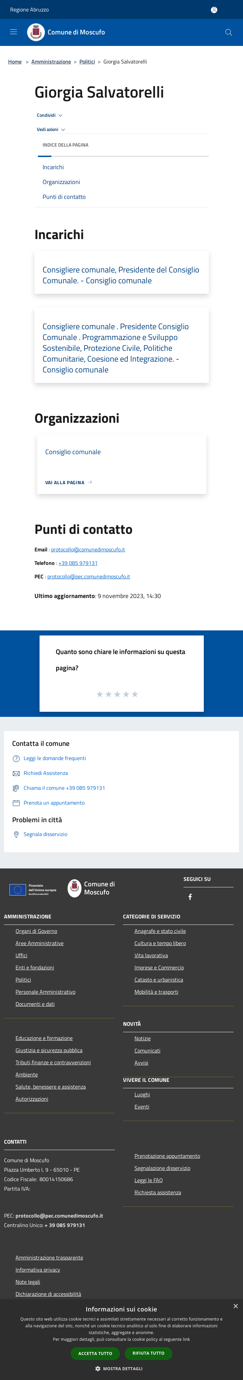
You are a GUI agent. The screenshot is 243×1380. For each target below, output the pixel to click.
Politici (87, 61)
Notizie (143, 1038)
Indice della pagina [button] (65, 144)
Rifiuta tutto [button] (148, 1353)
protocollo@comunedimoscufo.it (88, 549)
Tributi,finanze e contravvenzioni (53, 1062)
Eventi (142, 1106)
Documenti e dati (35, 1004)
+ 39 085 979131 (65, 1225)
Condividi (51, 115)
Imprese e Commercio (159, 967)
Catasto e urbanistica (159, 979)
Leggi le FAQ (149, 1180)
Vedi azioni (52, 130)
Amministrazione (51, 61)
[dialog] (121, 1339)
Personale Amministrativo (45, 992)
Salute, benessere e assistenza (51, 1087)
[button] (121, 1368)
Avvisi (141, 1063)
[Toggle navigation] (13, 32)
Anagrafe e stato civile (160, 931)
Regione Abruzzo (29, 9)
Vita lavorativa (151, 955)
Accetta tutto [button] (95, 1353)
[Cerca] (229, 32)
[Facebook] (190, 897)
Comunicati (148, 1050)
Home (15, 61)
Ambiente (27, 1074)
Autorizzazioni (32, 1099)
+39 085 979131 (78, 563)
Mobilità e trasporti (156, 992)
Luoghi (142, 1094)
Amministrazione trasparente (49, 1257)
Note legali (28, 1282)
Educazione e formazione (44, 1038)
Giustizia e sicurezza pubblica (49, 1050)
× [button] (235, 1306)
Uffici (21, 955)
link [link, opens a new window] (186, 1339)
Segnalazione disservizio (162, 1168)
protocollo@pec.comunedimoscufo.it (88, 576)
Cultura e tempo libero (160, 943)
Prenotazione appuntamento (167, 1156)
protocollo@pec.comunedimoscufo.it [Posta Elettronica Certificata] (59, 1216)
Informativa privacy (38, 1270)
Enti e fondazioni (35, 967)
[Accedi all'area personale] (214, 10)
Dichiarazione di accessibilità (48, 1294)
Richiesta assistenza (158, 1192)
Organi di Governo (36, 931)
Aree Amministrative (40, 943)
